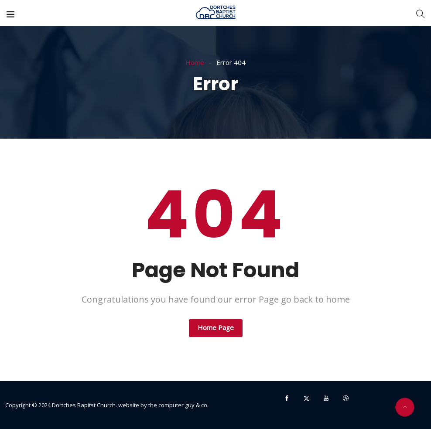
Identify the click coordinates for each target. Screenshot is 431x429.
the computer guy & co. (178, 405)
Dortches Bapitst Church (84, 405)
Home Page (216, 327)
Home (194, 62)
